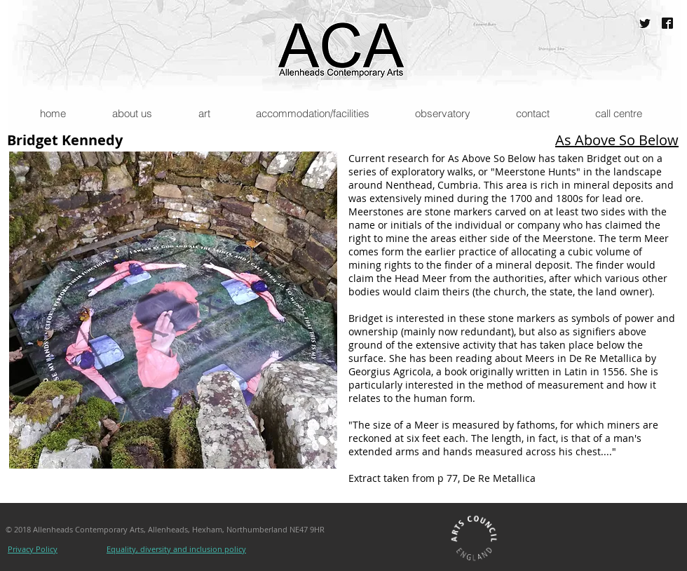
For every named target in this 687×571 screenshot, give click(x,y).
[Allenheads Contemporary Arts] (667, 23)
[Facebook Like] (408, 551)
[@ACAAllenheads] (645, 23)
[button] (131, 113)
